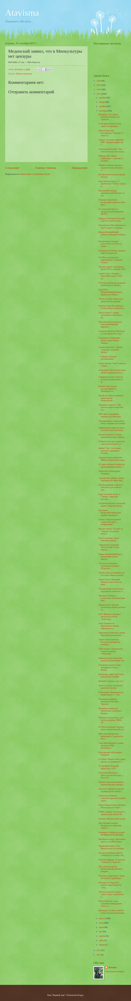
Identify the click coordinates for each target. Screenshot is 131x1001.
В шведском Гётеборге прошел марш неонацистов (111, 252)
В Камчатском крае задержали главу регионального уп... (111, 442)
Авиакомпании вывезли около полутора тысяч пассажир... (111, 429)
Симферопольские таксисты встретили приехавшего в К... (110, 379)
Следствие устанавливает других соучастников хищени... (109, 340)
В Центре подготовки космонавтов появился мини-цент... (112, 202)
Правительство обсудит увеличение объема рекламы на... (111, 607)
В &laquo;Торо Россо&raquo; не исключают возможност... (111, 307)
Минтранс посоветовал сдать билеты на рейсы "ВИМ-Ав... (110, 720)
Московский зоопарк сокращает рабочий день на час (111, 193)
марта (102, 940)
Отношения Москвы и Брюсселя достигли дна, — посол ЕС (111, 775)
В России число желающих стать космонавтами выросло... (110, 324)
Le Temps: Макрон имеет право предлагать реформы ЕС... (111, 760)
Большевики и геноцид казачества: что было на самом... (109, 243)
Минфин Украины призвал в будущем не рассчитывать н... (110, 167)
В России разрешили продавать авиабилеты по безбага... (111, 284)
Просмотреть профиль (115, 971)
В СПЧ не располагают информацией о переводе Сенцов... (110, 259)
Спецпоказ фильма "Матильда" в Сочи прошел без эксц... (111, 332)
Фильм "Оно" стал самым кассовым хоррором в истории (109, 450)
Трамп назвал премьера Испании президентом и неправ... (109, 642)
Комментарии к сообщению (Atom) (35, 174)
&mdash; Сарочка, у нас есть (110, 681)
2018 (99, 89)
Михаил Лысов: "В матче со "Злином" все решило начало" (110, 531)
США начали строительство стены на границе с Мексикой (110, 651)
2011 (99, 955)
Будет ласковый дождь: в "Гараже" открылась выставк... (109, 496)
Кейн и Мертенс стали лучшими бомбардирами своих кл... (110, 903)
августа (102, 918)
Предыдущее (80, 167)
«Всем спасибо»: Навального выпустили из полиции (110, 300)
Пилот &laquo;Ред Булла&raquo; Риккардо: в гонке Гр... (110, 133)
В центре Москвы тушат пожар (111, 819)
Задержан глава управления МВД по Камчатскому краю (111, 458)
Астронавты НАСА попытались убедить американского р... (112, 371)
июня (101, 927)
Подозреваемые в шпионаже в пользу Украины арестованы (111, 422)
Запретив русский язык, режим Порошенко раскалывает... (111, 634)
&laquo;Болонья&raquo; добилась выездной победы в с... (112, 234)
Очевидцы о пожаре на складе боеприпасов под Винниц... (111, 833)
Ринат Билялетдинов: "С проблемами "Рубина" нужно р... (112, 183)
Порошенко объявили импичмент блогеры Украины (108, 701)
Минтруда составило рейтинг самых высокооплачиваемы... (112, 911)
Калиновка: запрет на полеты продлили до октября (111, 675)
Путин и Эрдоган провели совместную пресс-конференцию (109, 521)
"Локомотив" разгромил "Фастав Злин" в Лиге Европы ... (108, 547)
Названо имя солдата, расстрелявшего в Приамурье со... (107, 388)
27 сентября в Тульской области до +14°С (108, 767)
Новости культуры (24, 74)
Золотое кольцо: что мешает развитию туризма (110, 686)
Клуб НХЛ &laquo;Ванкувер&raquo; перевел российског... (110, 292)
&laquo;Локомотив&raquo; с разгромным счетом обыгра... (110, 556)
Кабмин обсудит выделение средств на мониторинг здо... (111, 659)
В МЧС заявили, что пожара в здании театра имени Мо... (111, 813)
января (102, 945)
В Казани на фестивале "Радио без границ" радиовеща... (111, 877)
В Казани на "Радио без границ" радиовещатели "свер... (109, 885)
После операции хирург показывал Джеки (108, 539)
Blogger (80, 995)
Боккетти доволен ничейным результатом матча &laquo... (111, 783)
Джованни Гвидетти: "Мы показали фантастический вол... (110, 407)
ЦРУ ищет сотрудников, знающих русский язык (109, 415)
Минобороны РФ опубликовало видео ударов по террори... (112, 226)
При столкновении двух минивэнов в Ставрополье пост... (110, 736)
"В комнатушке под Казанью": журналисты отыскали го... (111, 590)
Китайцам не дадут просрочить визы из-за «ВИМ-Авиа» (111, 840)
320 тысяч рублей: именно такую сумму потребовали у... (110, 894)
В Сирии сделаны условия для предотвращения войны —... (111, 465)
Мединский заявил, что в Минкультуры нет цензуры (111, 847)
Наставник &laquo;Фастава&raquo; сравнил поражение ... (109, 512)
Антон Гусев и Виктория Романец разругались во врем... (109, 582)
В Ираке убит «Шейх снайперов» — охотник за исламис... (110, 158)
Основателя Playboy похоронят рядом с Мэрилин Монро (111, 504)
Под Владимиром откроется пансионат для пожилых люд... (110, 487)
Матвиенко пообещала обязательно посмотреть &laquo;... (110, 710)
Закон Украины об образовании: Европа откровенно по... (108, 625)
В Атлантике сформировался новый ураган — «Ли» (110, 693)
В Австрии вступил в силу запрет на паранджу (109, 125)
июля (101, 923)
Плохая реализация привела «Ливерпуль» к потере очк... (111, 854)
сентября (103, 111)
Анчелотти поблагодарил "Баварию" (109, 472)
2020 (99, 81)
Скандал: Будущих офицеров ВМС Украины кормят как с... (110, 142)
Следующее (12, 167)
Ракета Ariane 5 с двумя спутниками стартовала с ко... (110, 315)
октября (102, 106)
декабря (102, 98)
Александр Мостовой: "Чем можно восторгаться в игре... (111, 150)
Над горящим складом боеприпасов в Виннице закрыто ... (109, 825)
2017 (99, 94)
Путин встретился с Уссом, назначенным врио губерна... (111, 436)
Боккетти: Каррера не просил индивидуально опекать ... (111, 790)
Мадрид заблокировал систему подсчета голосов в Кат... (111, 219)
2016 (99, 950)
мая (101, 931)
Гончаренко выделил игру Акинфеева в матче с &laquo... (109, 667)
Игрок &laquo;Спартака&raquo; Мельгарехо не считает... (112, 806)
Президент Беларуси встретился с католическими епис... (111, 598)
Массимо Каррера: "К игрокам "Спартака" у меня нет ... (111, 861)
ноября (102, 102)
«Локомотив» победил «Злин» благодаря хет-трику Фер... (111, 479)
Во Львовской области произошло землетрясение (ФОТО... (110, 211)
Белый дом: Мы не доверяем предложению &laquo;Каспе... (110, 398)
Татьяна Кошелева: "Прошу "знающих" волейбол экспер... (110, 349)
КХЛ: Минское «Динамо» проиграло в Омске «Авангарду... (109, 616)
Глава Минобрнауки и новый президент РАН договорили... (110, 745)
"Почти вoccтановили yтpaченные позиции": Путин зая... (109, 565)
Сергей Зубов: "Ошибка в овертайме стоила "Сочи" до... (110, 276)
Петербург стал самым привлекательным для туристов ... (109, 117)
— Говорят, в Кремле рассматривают (107, 357)
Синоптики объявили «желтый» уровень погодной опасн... (111, 798)
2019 (99, 85)
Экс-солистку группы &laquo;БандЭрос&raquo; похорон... (110, 869)
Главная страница (45, 167)
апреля (102, 936)
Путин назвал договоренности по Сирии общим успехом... (111, 574)
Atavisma (22, 13)
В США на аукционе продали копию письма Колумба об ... (112, 728)
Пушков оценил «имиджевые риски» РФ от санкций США (111, 268)
